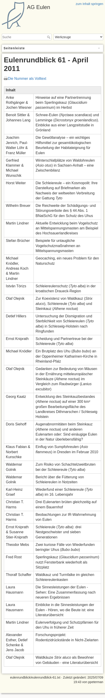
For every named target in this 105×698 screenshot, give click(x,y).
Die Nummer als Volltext (27, 78)
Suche (49, 37)
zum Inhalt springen (89, 4)
